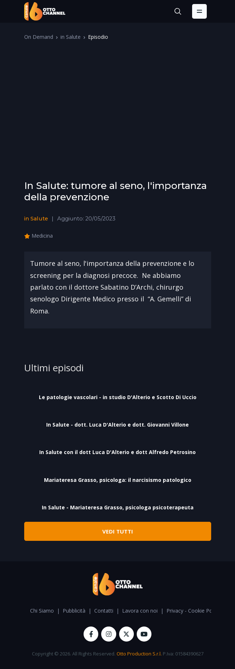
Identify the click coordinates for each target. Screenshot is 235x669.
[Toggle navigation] (199, 11)
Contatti (103, 610)
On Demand (38, 36)
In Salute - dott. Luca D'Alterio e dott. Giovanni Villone (117, 424)
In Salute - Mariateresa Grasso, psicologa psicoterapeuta (118, 507)
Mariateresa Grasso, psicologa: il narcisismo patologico (117, 479)
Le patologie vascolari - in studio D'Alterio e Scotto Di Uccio (118, 397)
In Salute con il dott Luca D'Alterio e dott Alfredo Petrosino (117, 452)
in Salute (70, 36)
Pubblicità (74, 610)
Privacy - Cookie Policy (193, 610)
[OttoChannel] (44, 11)
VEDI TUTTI (117, 531)
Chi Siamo (42, 610)
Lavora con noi (140, 610)
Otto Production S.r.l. (139, 653)
